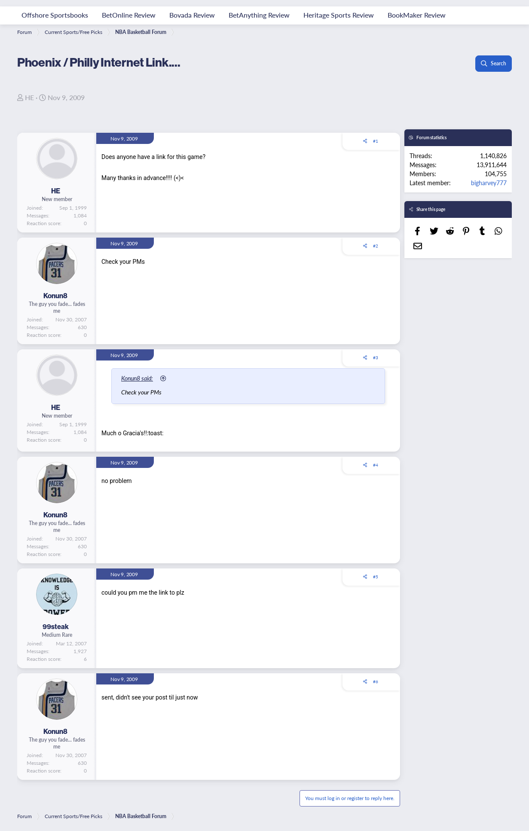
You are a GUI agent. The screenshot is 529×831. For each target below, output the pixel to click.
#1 (375, 141)
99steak (56, 626)
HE (29, 97)
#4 (375, 465)
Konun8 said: (137, 378)
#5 (375, 577)
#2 (375, 246)
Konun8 (55, 295)
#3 (375, 357)
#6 (375, 681)
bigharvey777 (489, 182)
